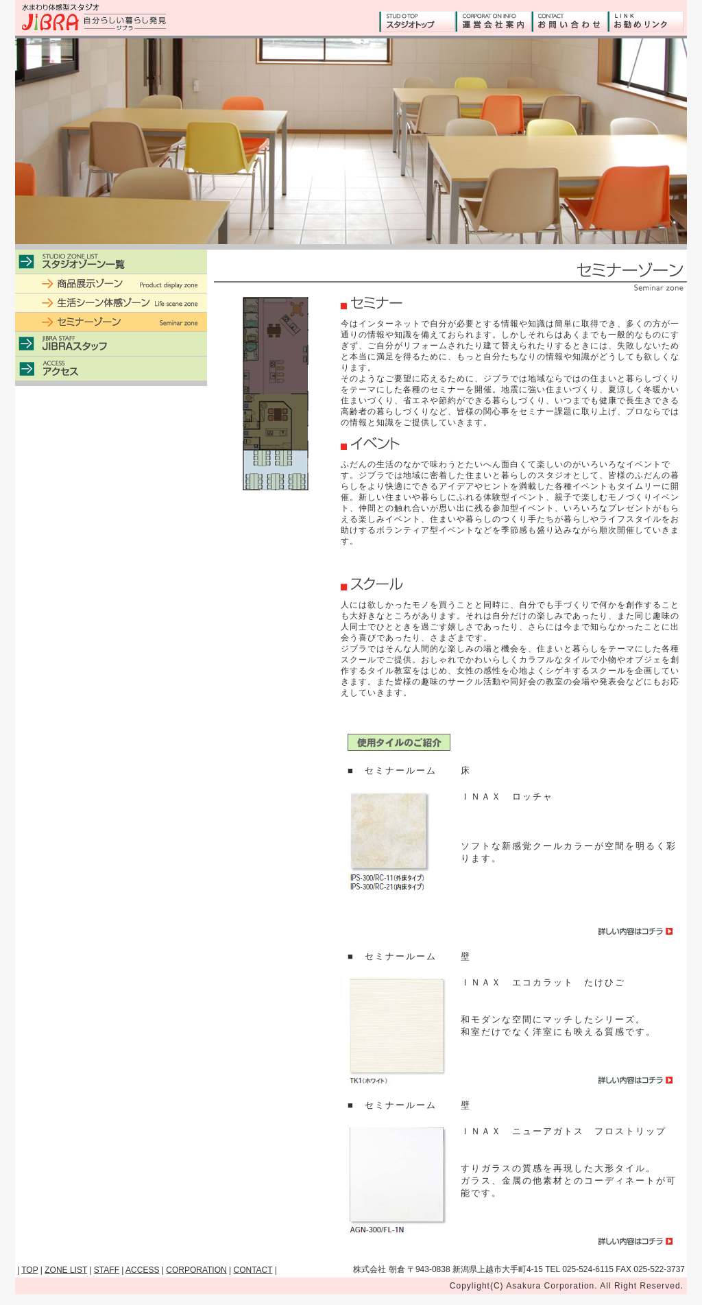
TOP (29, 1270)
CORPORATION (196, 1270)
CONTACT (253, 1270)
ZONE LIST (66, 1270)
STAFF (106, 1270)
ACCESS (142, 1270)
